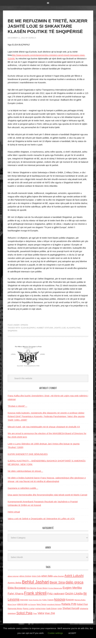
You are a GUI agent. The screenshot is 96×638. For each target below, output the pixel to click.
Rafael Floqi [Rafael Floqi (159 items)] (82, 604)
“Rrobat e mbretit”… (17, 406)
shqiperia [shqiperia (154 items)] (84, 608)
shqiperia (12, 331)
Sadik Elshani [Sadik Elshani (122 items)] (51, 609)
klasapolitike (73, 328)
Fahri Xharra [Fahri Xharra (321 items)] (15, 593)
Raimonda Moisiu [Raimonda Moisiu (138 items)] (15, 608)
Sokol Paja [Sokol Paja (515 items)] (24, 613)
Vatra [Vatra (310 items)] (41, 613)
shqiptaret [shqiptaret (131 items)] (12, 613)
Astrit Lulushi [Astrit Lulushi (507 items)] (74, 575)
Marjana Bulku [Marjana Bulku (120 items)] (80, 600)
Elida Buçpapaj (28, 328)
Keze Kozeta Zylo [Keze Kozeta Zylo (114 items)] (35, 600)
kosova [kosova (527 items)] (59, 599)
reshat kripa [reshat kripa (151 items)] (40, 608)
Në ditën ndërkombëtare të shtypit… (25, 471)
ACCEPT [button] (72, 633)
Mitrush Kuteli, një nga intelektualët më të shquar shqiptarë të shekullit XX (44, 426)
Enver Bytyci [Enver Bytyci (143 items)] (42, 588)
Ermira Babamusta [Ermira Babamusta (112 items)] (55, 588)
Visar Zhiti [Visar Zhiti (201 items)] (50, 613)
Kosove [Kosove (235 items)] (70, 599)
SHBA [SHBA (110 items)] (59, 608)
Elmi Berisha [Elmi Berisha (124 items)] (31, 588)
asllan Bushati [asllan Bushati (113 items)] (58, 576)
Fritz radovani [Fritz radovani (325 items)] (55, 593)
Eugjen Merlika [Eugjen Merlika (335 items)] (72, 587)
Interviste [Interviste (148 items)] (24, 600)
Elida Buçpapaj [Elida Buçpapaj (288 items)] (17, 587)
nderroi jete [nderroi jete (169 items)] (22, 604)
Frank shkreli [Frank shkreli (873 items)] (35, 593)
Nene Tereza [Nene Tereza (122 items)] (41, 604)
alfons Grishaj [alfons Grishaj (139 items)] (25, 576)
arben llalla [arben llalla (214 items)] (47, 576)
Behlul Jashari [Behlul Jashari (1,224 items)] (35, 581)
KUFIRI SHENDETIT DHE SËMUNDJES (28, 454)
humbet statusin (45, 328)
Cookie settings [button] (55, 633)
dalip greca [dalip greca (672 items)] (74, 582)
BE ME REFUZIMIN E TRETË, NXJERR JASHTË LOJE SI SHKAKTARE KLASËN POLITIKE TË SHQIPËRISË (47, 26)
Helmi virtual (14, 511)
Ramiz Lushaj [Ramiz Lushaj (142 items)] (29, 608)
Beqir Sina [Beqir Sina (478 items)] (57, 582)
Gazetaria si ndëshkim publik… (23, 488)
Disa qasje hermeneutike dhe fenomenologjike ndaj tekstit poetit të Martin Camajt (47, 494)
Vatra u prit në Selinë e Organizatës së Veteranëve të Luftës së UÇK (41, 518)
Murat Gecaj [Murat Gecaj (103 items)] (12, 604)
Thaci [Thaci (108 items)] (35, 613)
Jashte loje (60, 328)
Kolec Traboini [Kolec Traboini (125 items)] (48, 600)
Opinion (24, 325)
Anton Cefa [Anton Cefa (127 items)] (36, 576)
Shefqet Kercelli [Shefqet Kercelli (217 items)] (70, 608)
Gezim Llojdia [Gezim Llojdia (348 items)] (74, 593)
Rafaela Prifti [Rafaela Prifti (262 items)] (68, 604)
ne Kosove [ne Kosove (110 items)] (32, 604)
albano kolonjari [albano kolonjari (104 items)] (13, 576)
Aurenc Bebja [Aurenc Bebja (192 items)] (14, 582)
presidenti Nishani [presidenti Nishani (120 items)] (54, 604)
